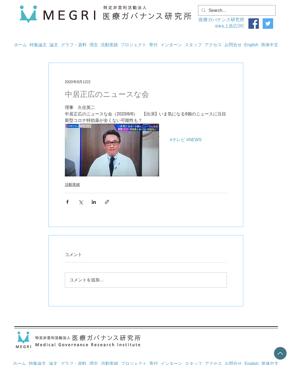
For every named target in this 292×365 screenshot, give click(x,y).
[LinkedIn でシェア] (93, 201)
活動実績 (72, 184)
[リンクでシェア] (107, 201)
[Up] (280, 353)
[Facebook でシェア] (67, 201)
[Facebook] (253, 23)
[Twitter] (268, 23)
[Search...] (236, 10)
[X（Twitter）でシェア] (80, 201)
